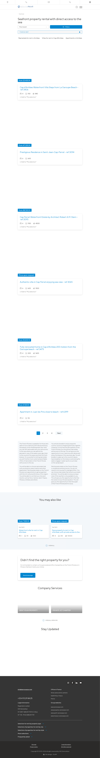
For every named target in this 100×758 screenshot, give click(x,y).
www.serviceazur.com (57, 707)
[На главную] (26, 7)
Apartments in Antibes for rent (77, 38)
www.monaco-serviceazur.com (60, 716)
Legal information (66, 744)
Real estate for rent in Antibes (29, 38)
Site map (34, 744)
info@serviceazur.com (25, 689)
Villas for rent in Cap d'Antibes (52, 38)
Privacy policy (34, 747)
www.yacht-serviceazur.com (59, 713)
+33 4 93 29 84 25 (25, 698)
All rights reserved (66, 747)
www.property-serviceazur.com (60, 710)
